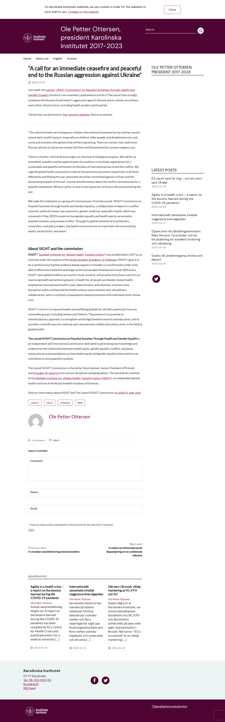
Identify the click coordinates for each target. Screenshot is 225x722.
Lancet (35, 403)
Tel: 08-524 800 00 (37, 680)
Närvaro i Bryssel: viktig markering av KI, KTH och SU (124, 590)
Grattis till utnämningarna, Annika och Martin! (177, 258)
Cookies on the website (83, 12)
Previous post (54, 550)
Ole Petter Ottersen (69, 416)
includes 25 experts (45, 373)
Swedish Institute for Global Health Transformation (71, 255)
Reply (31, 530)
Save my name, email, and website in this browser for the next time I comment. (72, 524)
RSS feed (29, 688)
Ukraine (65, 403)
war (80, 403)
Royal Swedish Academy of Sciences (93, 260)
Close (172, 10)
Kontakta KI (30, 684)
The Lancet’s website (76, 115)
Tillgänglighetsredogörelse (169, 706)
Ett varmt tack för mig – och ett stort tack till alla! (177, 181)
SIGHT (50, 403)
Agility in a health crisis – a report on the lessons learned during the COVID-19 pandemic (47, 592)
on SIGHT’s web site (127, 393)
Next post (121, 549)
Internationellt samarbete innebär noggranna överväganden (86, 590)
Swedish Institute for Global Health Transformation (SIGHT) (74, 378)
